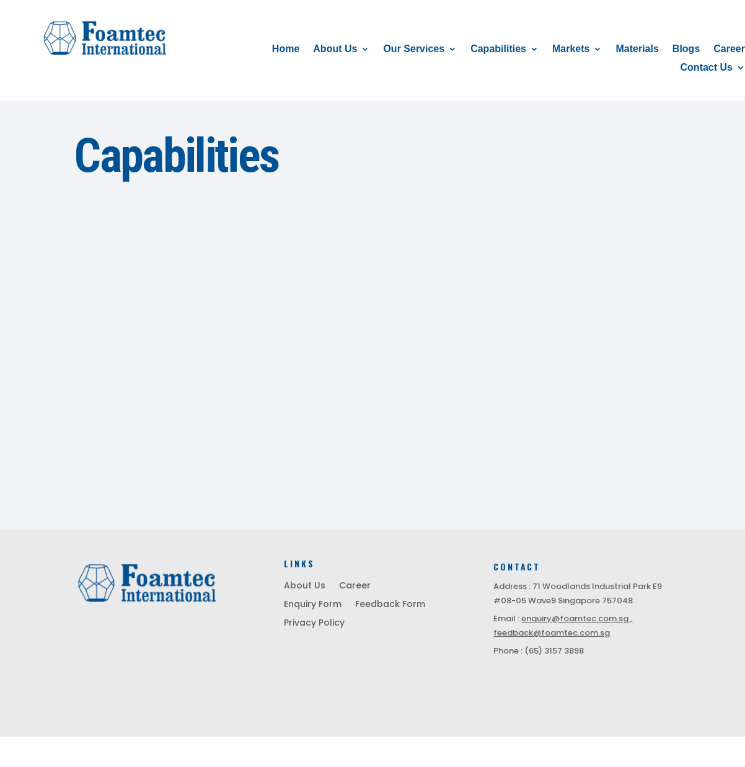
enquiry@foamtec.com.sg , (576, 618)
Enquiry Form (313, 605)
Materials (636, 49)
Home (285, 49)
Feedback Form (390, 605)
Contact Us (707, 68)
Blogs (686, 49)
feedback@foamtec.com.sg (551, 633)
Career (729, 49)
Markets (570, 49)
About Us (335, 49)
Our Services (413, 49)
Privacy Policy (314, 623)
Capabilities (498, 49)
